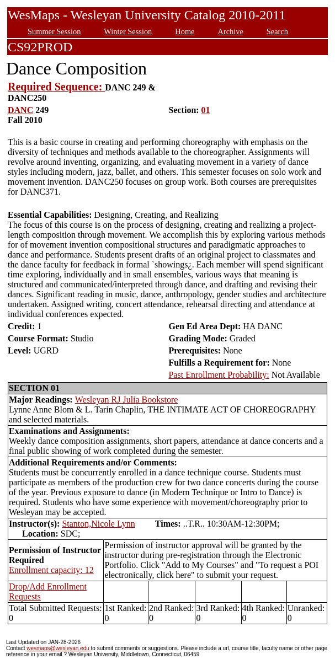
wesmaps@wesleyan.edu (58, 648)
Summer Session (54, 31)
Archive (230, 31)
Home (184, 31)
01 (205, 110)
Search (277, 31)
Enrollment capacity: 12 (51, 570)
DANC (20, 110)
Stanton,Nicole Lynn (98, 523)
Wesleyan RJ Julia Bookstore (126, 399)
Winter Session (128, 31)
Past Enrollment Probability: (219, 374)
